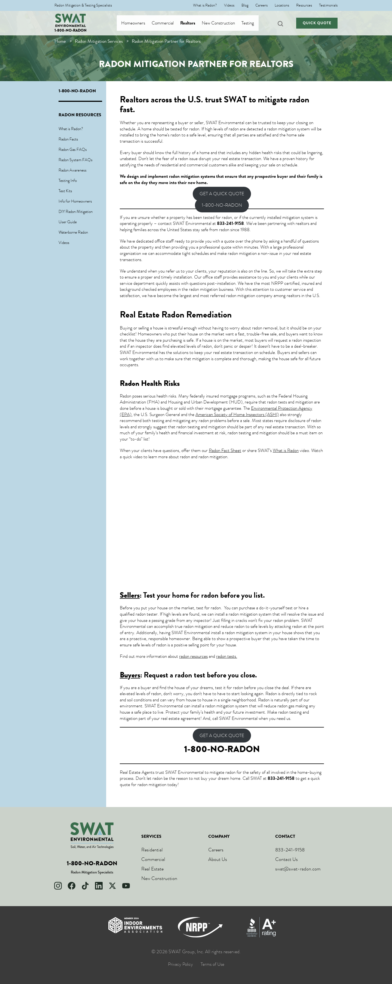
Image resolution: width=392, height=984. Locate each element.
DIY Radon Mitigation (76, 212)
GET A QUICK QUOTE (222, 194)
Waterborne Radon (73, 232)
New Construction (223, 23)
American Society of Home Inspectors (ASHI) (237, 414)
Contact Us (286, 859)
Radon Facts (68, 139)
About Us (217, 859)
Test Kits (65, 191)
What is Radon (286, 450)
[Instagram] (58, 885)
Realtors (192, 23)
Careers (261, 5)
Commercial (168, 23)
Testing (253, 23)
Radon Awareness (73, 170)
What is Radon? (205, 5)
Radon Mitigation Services (99, 41)
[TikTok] (85, 885)
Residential (152, 849)
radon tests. (226, 656)
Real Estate (152, 868)
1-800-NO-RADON (70, 30)
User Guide (68, 222)
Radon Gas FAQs (73, 149)
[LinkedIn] (98, 885)
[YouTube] (126, 885)
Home (60, 41)
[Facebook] (71, 885)
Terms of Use (212, 964)
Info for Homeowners (75, 201)
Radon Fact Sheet (225, 450)
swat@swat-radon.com (298, 868)
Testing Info (68, 181)
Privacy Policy (180, 964)
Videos (229, 5)
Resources (304, 5)
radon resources (193, 656)
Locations (282, 5)
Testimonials (328, 5)
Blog (244, 5)
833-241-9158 (290, 849)
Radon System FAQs (76, 160)
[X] (112, 885)
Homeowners (138, 23)
